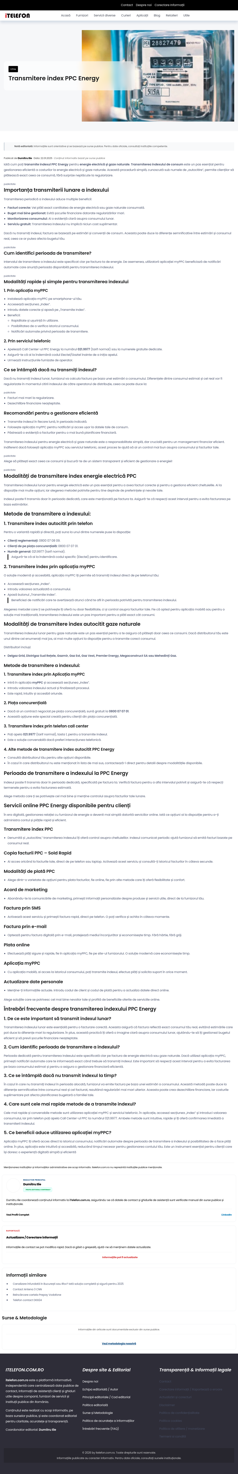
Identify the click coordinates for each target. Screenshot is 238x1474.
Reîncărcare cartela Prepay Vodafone (37, 1295)
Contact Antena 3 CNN (27, 1289)
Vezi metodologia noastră (119, 1343)
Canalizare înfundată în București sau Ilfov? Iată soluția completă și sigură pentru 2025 (68, 1284)
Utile (13, 69)
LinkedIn (226, 1215)
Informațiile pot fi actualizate (120, 1257)
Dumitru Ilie (25, 158)
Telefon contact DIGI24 (27, 1300)
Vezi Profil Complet (17, 1215)
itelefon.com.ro (105, 1453)
